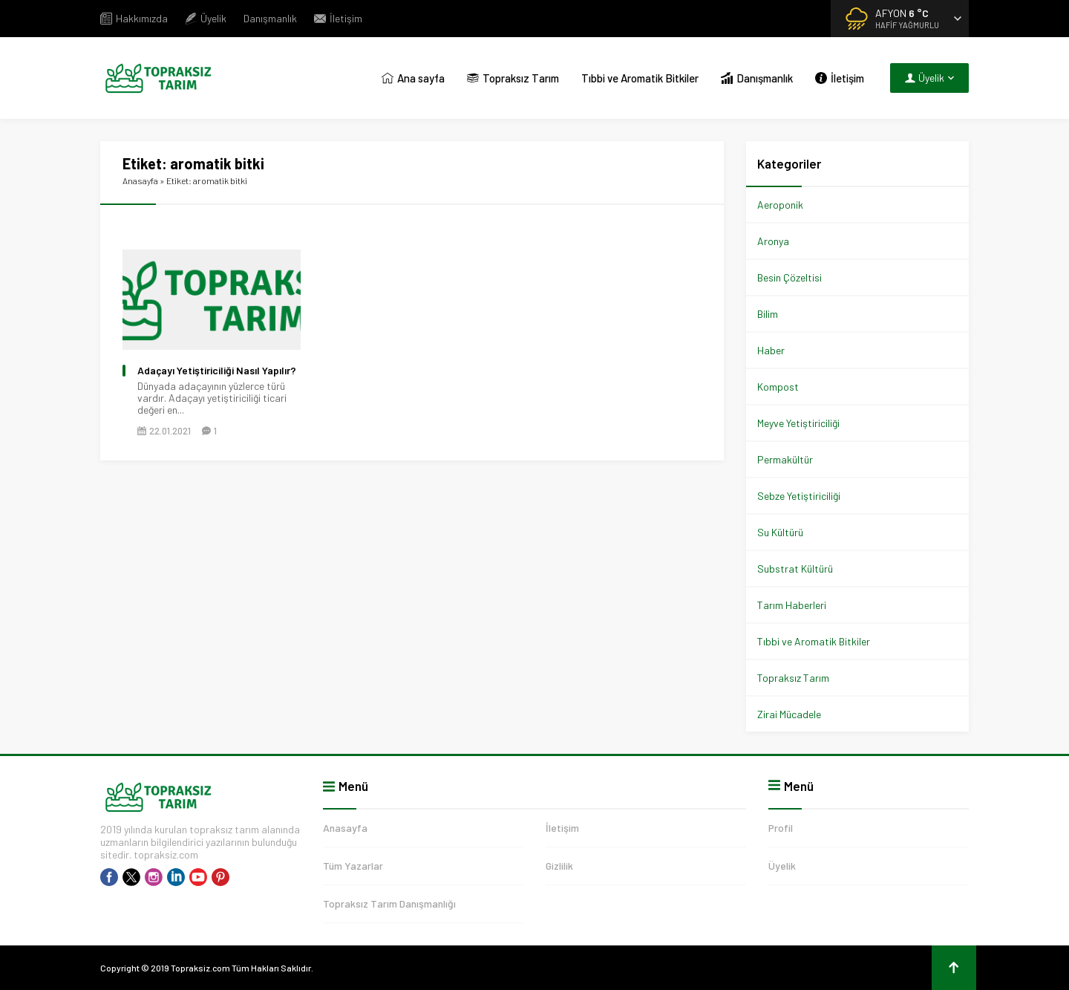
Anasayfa (140, 180)
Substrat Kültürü (795, 568)
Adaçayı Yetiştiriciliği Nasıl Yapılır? (216, 371)
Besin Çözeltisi (789, 277)
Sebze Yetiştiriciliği (798, 495)
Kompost (778, 386)
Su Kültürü (780, 532)
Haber (771, 350)
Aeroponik (780, 204)
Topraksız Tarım (793, 677)
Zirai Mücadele (789, 714)
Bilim (767, 313)
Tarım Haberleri (791, 605)
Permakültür (785, 459)
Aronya (773, 241)
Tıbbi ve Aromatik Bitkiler (813, 641)
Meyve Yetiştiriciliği (798, 423)
